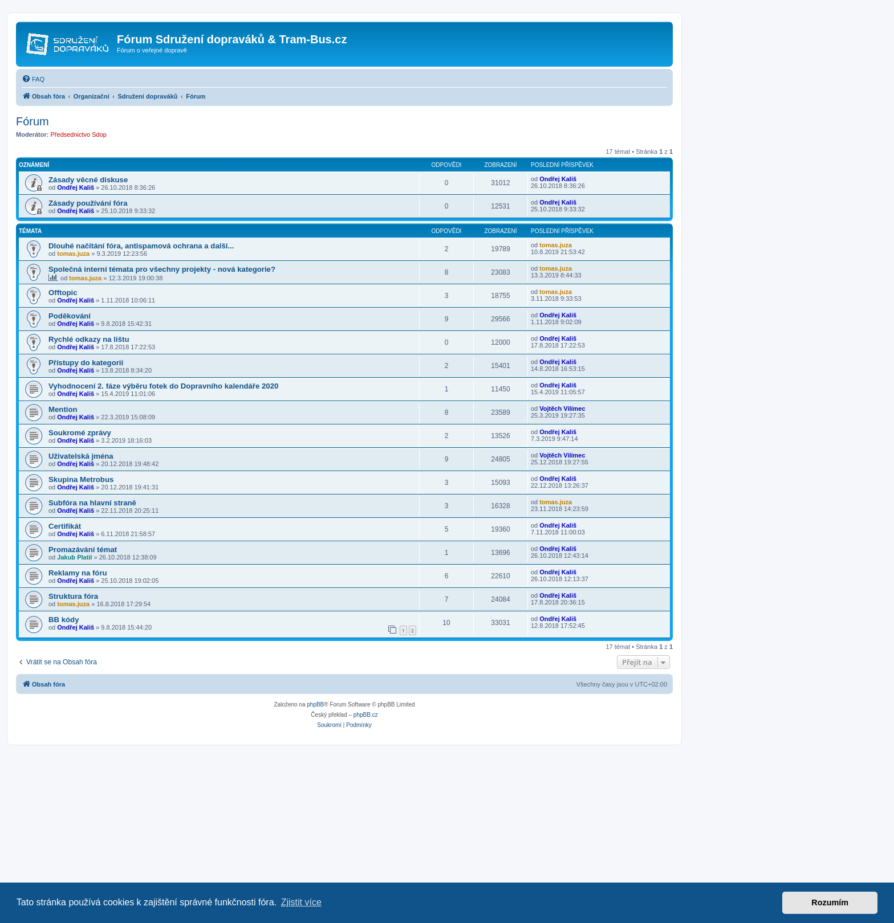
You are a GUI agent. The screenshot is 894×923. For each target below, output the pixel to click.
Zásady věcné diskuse (88, 179)
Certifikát (64, 526)
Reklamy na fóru (77, 573)
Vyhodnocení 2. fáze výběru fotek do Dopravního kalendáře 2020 (163, 386)
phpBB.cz (365, 715)
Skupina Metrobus (80, 479)
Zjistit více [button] (301, 902)
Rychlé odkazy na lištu (88, 339)
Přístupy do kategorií (85, 362)
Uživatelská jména (80, 456)
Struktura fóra (73, 596)
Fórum (32, 121)
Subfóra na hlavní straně (92, 503)
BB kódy (63, 619)
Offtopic (63, 292)
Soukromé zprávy (79, 432)
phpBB (315, 704)
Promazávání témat (82, 549)
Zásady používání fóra (88, 203)
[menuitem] (33, 79)
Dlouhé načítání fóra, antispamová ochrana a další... (141, 246)
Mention (63, 409)
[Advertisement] (342, 830)
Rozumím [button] (829, 902)
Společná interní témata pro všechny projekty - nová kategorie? (161, 269)
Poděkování (69, 316)
